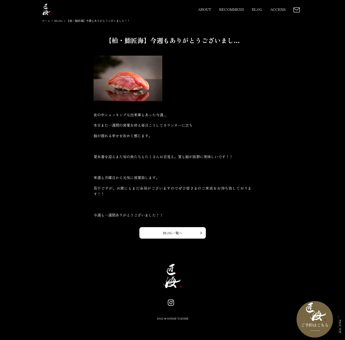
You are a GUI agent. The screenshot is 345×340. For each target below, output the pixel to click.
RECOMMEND (231, 9)
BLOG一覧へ (172, 233)
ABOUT (204, 9)
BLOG (257, 9)
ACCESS (278, 9)
